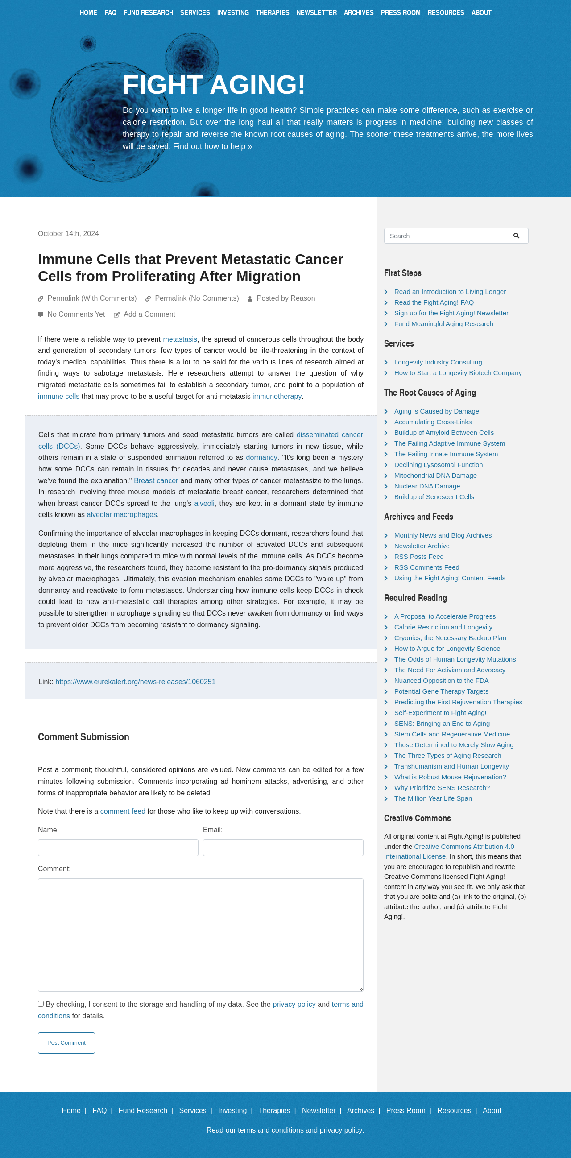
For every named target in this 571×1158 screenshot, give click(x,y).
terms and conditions (271, 1130)
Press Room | (410, 1110)
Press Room (401, 12)
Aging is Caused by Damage (436, 411)
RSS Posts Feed (419, 556)
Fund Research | (148, 1110)
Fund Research (148, 12)
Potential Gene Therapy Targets (441, 691)
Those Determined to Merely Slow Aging (454, 745)
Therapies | (279, 1110)
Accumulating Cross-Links (433, 422)
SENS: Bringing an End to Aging (442, 723)
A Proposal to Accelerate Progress (445, 616)
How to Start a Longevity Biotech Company (458, 372)
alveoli (204, 503)
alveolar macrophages (122, 514)
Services (195, 12)
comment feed (122, 811)
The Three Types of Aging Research (447, 755)
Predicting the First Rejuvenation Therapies (458, 702)
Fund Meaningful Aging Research (443, 323)
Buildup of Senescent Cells (434, 496)
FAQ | (104, 1110)
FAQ (110, 12)
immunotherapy (277, 396)
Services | (197, 1110)
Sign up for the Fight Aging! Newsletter (451, 313)
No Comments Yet (77, 314)
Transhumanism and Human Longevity (451, 766)
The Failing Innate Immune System (446, 454)
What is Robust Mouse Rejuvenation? (450, 777)
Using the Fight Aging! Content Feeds (449, 578)
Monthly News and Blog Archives (443, 535)
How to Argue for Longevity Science (447, 648)
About (482, 12)
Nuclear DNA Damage (427, 486)
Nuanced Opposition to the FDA (441, 680)
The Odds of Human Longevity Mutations (455, 659)
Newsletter (317, 12)
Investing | (237, 1110)
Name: (48, 830)
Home (88, 12)
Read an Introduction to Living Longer (450, 291)
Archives (359, 12)
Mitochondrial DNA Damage (435, 475)
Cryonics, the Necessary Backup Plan (450, 637)
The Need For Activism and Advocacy (449, 670)
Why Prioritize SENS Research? (442, 787)
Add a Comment (149, 314)
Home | (76, 1110)
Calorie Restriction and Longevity (443, 627)
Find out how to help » (212, 146)
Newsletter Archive (422, 546)
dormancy (261, 457)
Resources (446, 12)
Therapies (273, 12)
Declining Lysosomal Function (438, 464)
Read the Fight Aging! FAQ (434, 302)
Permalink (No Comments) (197, 298)
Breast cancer (156, 480)
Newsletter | (324, 1110)
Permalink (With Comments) (92, 298)
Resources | (459, 1110)
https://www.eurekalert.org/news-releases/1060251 (135, 682)
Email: (213, 830)
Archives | (365, 1110)
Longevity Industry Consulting (438, 362)
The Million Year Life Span (433, 798)
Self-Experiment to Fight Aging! (440, 712)
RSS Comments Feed (426, 567)
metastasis (180, 339)
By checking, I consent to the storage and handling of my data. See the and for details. (201, 1010)
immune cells (58, 396)
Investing (233, 12)
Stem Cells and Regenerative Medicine (452, 734)
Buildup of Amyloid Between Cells (444, 432)
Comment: (54, 869)
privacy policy (294, 1004)
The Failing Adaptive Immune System (449, 443)
